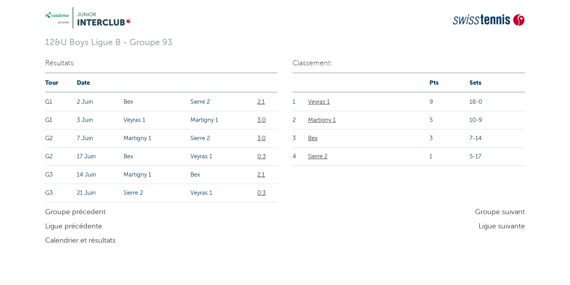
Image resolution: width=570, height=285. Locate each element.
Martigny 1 (322, 120)
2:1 (261, 102)
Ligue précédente (73, 226)
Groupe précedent (75, 212)
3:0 (261, 120)
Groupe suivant (500, 212)
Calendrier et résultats (80, 240)
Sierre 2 (317, 156)
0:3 (261, 156)
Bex (312, 138)
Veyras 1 (319, 102)
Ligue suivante (502, 226)
